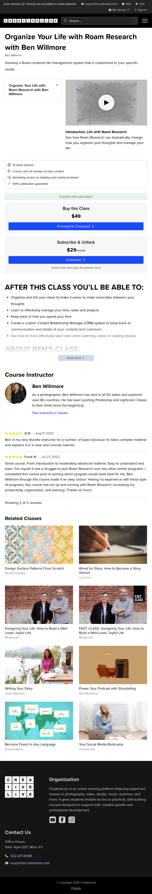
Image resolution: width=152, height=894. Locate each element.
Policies (76, 888)
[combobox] (99, 20)
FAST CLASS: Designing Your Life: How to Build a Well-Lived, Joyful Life (111, 630)
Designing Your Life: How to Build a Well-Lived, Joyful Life (36, 630)
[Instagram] (71, 819)
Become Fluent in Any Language (30, 744)
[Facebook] (62, 819)
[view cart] (140, 4)
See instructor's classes (50, 412)
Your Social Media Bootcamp (101, 744)
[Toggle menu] (144, 20)
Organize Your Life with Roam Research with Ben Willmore (28, 89)
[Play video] (106, 102)
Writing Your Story (19, 688)
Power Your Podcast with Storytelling (107, 688)
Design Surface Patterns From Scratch (34, 568)
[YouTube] (52, 819)
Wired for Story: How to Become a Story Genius (110, 570)
